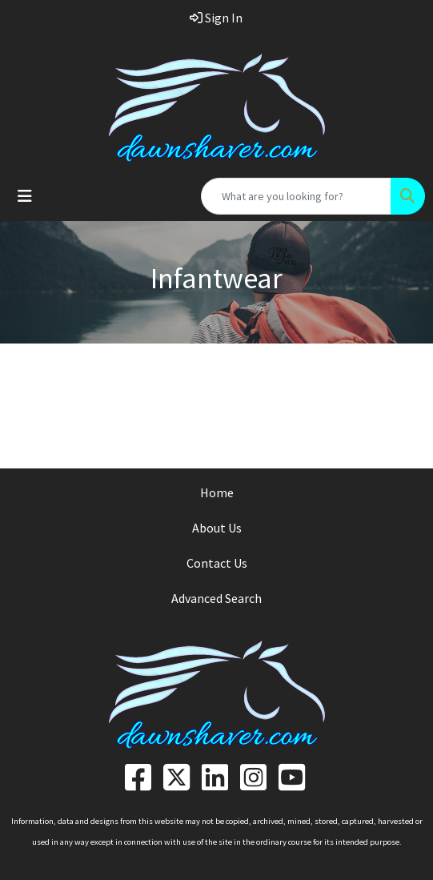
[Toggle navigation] (25, 196)
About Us (217, 528)
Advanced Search (216, 598)
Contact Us (216, 563)
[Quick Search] (296, 196)
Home (217, 492)
